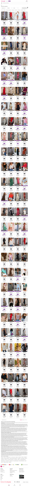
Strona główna (2, 475)
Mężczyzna (2, 478)
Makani (26, 458)
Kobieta (1, 477)
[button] (4, 8)
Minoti (25, 460)
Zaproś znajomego (2, 470)
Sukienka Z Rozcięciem (6, 458)
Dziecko (1, 476)
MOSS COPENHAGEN (21, 460)
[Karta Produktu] (4, 19)
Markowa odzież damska (10, 459)
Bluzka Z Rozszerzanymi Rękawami (13, 458)
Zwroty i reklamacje (21, 470)
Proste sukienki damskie (15, 460)
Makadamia (19, 458)
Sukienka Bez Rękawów (22, 459)
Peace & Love (6, 459)
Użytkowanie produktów (21, 471)
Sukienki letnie (11, 460)
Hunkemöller (15, 459)
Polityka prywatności (12, 471)
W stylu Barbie (7, 460)
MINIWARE (2, 458)
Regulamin (11, 469)
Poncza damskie (22, 458)
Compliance (11, 472)
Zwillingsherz (2, 459)
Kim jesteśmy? (2, 469)
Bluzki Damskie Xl (3, 460)
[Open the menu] (1, 3)
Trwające (11, 475)
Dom (1, 479)
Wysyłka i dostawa (21, 469)
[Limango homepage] (3, 1)
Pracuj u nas (2, 471)
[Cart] (6, 18)
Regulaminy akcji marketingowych (13, 470)
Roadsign (19, 459)
